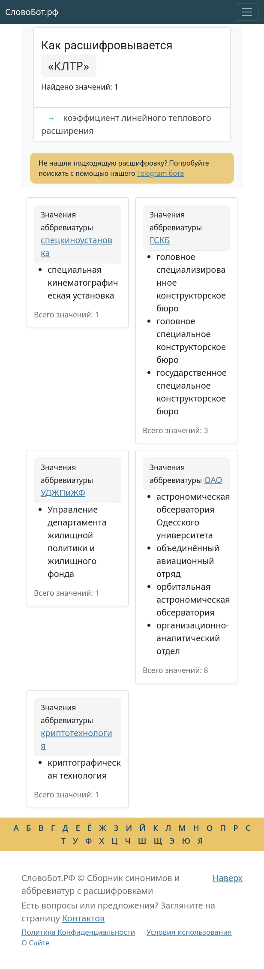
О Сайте (35, 943)
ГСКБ (160, 240)
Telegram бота (160, 173)
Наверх (228, 878)
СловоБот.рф (31, 12)
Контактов (83, 918)
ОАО (213, 480)
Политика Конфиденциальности (78, 932)
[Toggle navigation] (247, 12)
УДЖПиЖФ (63, 492)
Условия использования (189, 932)
